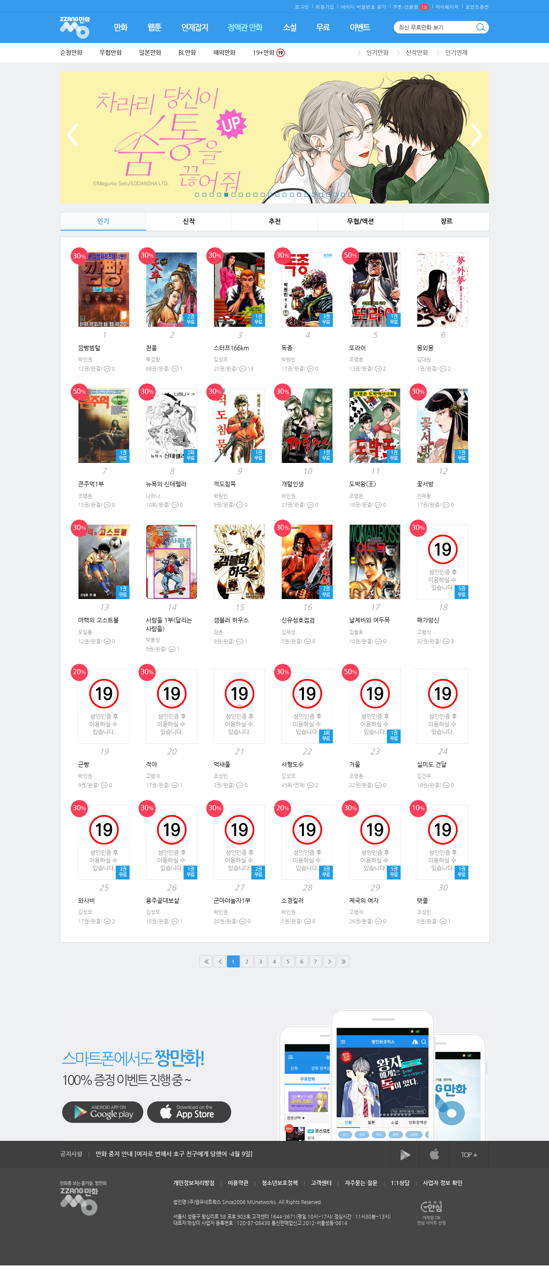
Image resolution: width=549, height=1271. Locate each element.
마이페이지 (447, 6)
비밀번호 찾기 (371, 6)
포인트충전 (477, 6)
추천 (274, 221)
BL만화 (187, 52)
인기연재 (456, 52)
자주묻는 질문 (361, 1183)
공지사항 (71, 1153)
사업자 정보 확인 (442, 1183)
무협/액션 (360, 221)
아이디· (348, 6)
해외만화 (224, 52)
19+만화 (269, 52)
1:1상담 (400, 1183)
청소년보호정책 (280, 1183)
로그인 (302, 6)
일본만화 (150, 52)
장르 (446, 221)
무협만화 (111, 52)
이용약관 (238, 1183)
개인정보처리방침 (193, 1183)
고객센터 (321, 1183)
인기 (103, 221)
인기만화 (377, 52)
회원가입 (324, 6)
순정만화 (71, 52)
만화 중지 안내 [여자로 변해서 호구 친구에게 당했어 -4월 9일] (174, 1153)
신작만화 (417, 52)
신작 (189, 221)
